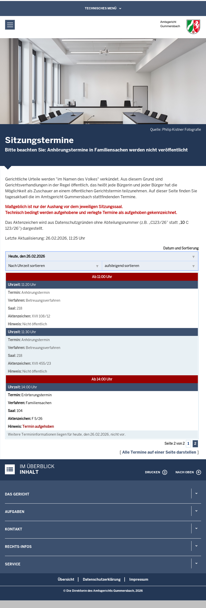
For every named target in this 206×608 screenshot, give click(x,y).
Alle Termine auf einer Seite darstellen (159, 452)
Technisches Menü (101, 8)
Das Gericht (17, 494)
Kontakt (13, 529)
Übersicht (66, 579)
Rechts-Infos (18, 546)
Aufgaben (14, 511)
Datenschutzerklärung (102, 579)
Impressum (138, 579)
